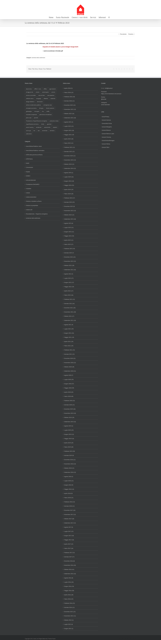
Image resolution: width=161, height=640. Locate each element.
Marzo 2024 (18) (68, 194)
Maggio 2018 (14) (69, 489)
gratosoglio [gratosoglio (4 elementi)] (29, 111)
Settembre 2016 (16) (70, 574)
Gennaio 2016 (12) (69, 607)
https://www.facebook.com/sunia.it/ (111, 94)
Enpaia (28, 172)
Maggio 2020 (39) (69, 388)
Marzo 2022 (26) (68, 295)
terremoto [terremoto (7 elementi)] (44, 130)
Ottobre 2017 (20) (69, 519)
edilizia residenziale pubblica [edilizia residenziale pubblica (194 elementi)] (33, 105)
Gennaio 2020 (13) (69, 405)
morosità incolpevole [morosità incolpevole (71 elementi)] (31, 114)
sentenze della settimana (38, 57)
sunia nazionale (105, 104)
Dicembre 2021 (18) (69, 308)
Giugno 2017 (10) (69, 535)
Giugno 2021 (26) (69, 333)
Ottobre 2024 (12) (69, 164)
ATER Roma (29, 159)
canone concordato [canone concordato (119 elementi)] (31, 95)
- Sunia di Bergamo (106, 127)
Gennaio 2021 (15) (69, 354)
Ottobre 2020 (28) (69, 367)
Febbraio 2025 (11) (69, 147)
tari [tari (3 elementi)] (34, 130)
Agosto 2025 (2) (68, 122)
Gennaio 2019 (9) (69, 455)
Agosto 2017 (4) (68, 527)
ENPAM (28, 176)
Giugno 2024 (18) (69, 181)
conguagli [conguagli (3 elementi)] (38, 98)
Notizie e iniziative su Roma (33, 201)
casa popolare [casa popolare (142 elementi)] (50, 95)
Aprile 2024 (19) (68, 189)
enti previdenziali (31, 180)
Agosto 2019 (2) (68, 426)
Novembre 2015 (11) (70, 616)
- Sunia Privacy (105, 117)
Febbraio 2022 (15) (69, 299)
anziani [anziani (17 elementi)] (38, 92)
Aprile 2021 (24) (68, 341)
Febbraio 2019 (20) (69, 451)
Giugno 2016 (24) (69, 586)
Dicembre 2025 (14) (69, 105)
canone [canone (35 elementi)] (53, 92)
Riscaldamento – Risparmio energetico (37, 214)
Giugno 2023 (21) (69, 232)
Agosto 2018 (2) (68, 476)
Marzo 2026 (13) (68, 92)
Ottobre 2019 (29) (69, 417)
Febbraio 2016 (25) (69, 603)
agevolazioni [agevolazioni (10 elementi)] (52, 89)
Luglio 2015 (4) (68, 624)
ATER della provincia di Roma (34, 155)
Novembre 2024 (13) (70, 160)
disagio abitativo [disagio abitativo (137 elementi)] (30, 101)
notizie (28, 193)
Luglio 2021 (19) (69, 329)
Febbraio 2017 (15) (69, 552)
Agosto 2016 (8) (68, 578)
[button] (108, 17)
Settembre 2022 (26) (70, 270)
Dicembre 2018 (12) (69, 460)
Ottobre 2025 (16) (69, 113)
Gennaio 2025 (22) (69, 151)
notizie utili (29, 210)
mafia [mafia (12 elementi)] (47, 111)
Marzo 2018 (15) (68, 497)
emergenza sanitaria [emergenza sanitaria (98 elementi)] (31, 108)
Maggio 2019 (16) (69, 438)
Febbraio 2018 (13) (69, 502)
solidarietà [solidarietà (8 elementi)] (38, 127)
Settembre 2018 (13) (70, 472)
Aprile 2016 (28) (68, 595)
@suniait (103, 99)
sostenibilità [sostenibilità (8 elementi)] (47, 127)
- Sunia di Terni (105, 147)
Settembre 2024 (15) (70, 168)
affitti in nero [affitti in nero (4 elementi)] (37, 89)
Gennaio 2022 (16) (69, 303)
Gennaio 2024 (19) (69, 202)
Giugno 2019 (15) (69, 434)
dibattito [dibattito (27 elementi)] (46, 98)
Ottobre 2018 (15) (69, 468)
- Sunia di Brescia (106, 130)
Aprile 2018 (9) (68, 493)
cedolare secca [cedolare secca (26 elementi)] (29, 98)
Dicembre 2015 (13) (69, 612)
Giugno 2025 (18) (69, 130)
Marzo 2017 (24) (68, 548)
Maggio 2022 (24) (69, 287)
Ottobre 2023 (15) (69, 215)
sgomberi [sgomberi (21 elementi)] (49, 124)
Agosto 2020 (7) (68, 375)
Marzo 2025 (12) (68, 143)
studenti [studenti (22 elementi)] (55, 127)
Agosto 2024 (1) (68, 173)
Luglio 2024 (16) (69, 177)
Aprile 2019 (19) (68, 443)
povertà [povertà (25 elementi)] (36, 117)
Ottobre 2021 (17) (69, 316)
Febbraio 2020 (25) (69, 400)
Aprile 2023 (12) (68, 240)
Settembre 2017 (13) (70, 523)
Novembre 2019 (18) (70, 413)
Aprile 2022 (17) (68, 291)
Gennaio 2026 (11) (69, 101)
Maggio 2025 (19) (69, 135)
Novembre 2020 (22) (70, 362)
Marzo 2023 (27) (68, 244)
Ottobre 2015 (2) (69, 620)
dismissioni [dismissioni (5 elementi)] (40, 101)
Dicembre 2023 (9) (69, 206)
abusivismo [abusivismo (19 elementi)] (29, 89)
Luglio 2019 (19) (69, 430)
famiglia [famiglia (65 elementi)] (41, 108)
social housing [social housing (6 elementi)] (29, 127)
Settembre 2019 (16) (70, 422)
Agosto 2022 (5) (68, 274)
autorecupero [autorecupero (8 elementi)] (45, 92)
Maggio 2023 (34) (69, 236)
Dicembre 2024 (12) (69, 156)
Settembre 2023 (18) (70, 219)
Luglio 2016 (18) (69, 582)
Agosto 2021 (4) (68, 325)
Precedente (123, 34)
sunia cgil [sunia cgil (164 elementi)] (28, 130)
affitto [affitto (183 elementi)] (45, 89)
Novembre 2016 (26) (70, 565)
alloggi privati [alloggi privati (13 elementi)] (29, 92)
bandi (27, 163)
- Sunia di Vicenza (106, 137)
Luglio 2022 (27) (69, 278)
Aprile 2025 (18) (68, 139)
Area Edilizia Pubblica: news (34, 146)
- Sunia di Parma (105, 144)
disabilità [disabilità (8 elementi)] (53, 98)
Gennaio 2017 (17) (69, 557)
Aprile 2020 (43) (68, 392)
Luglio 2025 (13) (69, 126)
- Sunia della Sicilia (106, 123)
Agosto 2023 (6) (68, 223)
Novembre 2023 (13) (70, 210)
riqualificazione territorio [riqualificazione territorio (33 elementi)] (32, 124)
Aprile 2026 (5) (68, 88)
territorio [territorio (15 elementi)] (52, 130)
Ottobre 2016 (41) (69, 569)
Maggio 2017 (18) (69, 540)
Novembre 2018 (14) (70, 464)
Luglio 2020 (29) (69, 379)
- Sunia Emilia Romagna (107, 140)
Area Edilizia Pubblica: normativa (35, 150)
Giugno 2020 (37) (69, 384)
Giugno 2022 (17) (69, 282)
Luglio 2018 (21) (69, 481)
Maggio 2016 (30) (69, 590)
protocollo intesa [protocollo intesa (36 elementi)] (54, 121)
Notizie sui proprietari (32, 205)
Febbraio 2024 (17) (69, 198)
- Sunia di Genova (106, 120)
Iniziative (28, 188)
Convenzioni (29, 167)
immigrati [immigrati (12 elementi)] (36, 111)
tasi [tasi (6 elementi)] (39, 130)
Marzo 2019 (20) (68, 447)
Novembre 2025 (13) (70, 109)
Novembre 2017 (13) (70, 514)
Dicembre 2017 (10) (69, 510)
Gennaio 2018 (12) (69, 506)
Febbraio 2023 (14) (69, 248)
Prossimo (130, 34)
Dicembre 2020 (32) (69, 358)
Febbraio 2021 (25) (69, 350)
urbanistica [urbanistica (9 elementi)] (29, 134)
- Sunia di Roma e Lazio (107, 134)
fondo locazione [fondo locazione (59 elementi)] (50, 108)
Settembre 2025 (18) (70, 118)
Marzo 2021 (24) (68, 346)
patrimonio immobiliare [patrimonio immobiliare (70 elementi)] (45, 114)
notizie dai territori (31, 197)
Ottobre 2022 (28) (69, 265)
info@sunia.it (157, 2)
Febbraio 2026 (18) (69, 97)
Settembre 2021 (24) (70, 320)
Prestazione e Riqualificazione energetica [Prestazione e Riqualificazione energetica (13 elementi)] (36, 121)
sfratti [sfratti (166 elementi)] (42, 124)
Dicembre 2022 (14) (69, 257)
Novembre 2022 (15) (70, 261)
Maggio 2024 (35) (69, 185)
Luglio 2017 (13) (68, 531)
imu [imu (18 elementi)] (43, 111)
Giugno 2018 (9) (68, 485)
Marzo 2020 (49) (68, 396)
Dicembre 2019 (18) (69, 409)
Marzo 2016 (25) (68, 599)
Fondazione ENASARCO (32, 184)
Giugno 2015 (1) (68, 628)
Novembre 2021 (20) (70, 312)
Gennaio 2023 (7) (69, 253)
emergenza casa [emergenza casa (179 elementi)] (47, 105)
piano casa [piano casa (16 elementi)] (28, 117)
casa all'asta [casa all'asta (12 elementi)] (41, 95)
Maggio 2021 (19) (69, 337)
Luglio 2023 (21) (69, 227)
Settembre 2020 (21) (70, 371)
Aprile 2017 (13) (68, 544)
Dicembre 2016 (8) (69, 561)
